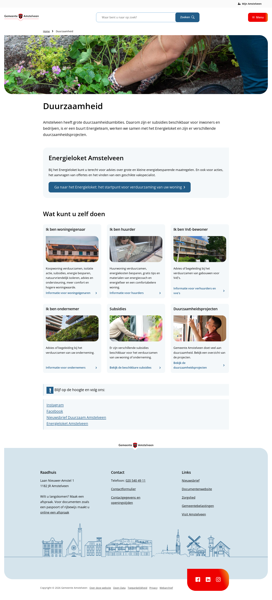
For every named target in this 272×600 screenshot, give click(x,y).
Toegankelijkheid (137, 587)
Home (46, 31)
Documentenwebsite (197, 489)
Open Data (119, 587)
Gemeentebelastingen (198, 506)
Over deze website (100, 587)
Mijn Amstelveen (252, 3)
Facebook (54, 411)
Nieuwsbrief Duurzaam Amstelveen (76, 417)
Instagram (55, 405)
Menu (258, 17)
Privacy (153, 587)
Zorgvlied (188, 497)
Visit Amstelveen (194, 514)
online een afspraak (54, 512)
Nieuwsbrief (190, 480)
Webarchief (166, 587)
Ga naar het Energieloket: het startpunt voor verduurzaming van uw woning (119, 187)
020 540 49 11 (136, 480)
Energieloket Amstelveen (67, 423)
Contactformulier (123, 489)
